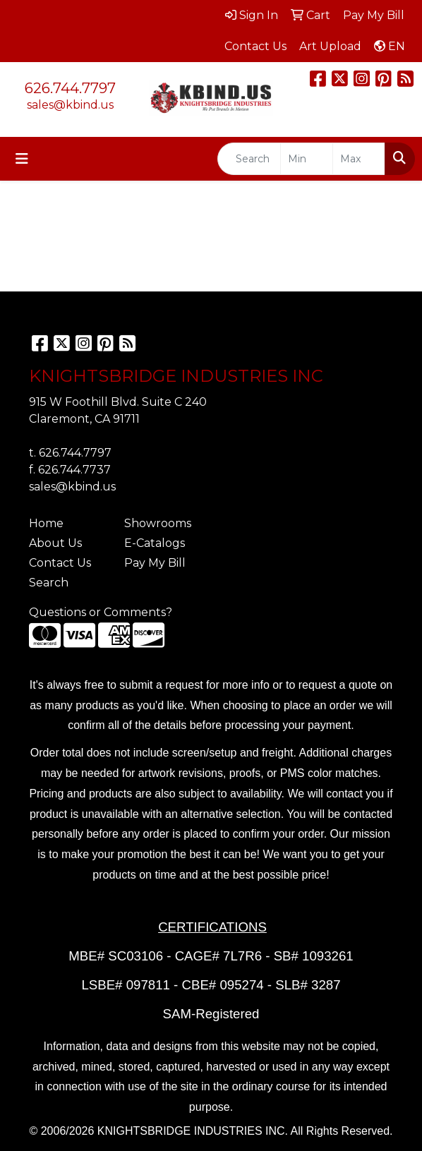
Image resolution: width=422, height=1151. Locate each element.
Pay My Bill (155, 563)
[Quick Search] (249, 159)
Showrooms (157, 523)
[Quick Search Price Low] (306, 159)
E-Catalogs (154, 543)
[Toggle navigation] (22, 159)
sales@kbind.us (70, 105)
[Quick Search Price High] (358, 159)
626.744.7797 (70, 88)
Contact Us (60, 563)
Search (48, 582)
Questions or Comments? (100, 612)
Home (46, 523)
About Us (55, 543)
